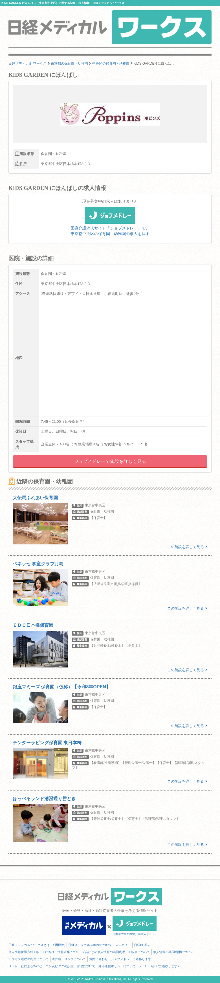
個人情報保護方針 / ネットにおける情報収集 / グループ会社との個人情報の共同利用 (66, 952)
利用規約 (59, 945)
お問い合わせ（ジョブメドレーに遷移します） (121, 959)
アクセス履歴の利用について (28, 959)
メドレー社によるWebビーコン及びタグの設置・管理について (51, 966)
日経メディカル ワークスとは (29, 945)
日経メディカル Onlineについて (90, 945)
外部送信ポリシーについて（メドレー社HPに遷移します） (139, 966)
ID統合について (139, 952)
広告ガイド (123, 945)
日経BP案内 (142, 945)
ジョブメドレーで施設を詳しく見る (110, 461)
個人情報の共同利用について (173, 952)
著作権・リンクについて (69, 959)
